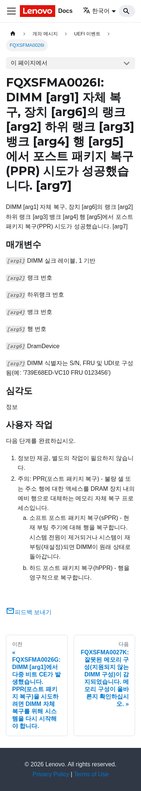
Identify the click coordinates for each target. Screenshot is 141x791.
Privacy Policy (50, 774)
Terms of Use (91, 774)
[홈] (13, 33)
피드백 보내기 (29, 612)
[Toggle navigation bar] (11, 11)
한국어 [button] (96, 11)
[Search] (127, 11)
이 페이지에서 (29, 63)
